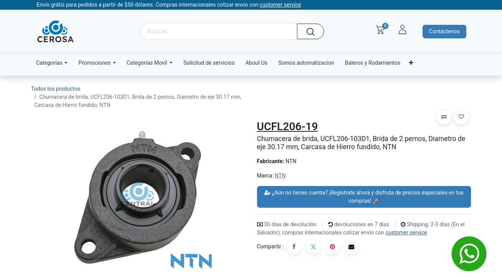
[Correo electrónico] (351, 246)
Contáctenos (444, 31)
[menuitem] (209, 62)
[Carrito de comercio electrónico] (380, 30)
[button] (444, 117)
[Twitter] (313, 246)
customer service (406, 232)
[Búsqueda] (313, 31)
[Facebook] (294, 246)
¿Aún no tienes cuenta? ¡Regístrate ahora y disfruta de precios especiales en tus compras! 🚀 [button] (364, 196)
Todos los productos (55, 89)
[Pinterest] (332, 246)
